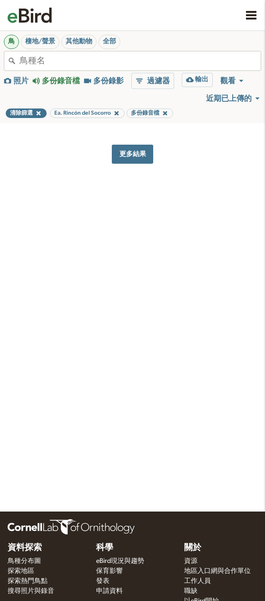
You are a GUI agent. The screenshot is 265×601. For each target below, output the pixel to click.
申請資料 (109, 591)
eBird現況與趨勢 (120, 561)
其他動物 (79, 41)
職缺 (190, 591)
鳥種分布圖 (24, 561)
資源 (190, 561)
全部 (109, 41)
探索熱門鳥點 (28, 581)
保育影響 (109, 571)
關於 (192, 547)
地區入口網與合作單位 (217, 571)
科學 (104, 547)
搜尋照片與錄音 (31, 591)
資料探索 (25, 547)
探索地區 (21, 571)
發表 (102, 581)
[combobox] (140, 60)
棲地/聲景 (40, 41)
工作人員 (197, 581)
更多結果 (132, 154)
